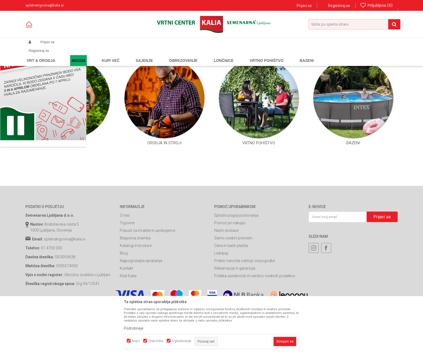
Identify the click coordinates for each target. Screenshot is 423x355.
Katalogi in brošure (136, 294)
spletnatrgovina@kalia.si (65, 288)
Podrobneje (134, 328)
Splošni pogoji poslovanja (236, 264)
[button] (354, 24)
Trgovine (127, 272)
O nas (125, 264)
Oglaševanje (181, 341)
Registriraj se (339, 6)
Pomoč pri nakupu (229, 272)
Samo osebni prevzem (233, 287)
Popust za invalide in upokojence (147, 279)
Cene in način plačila (231, 294)
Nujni (136, 341)
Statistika (155, 341)
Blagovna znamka (135, 287)
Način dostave (226, 279)
